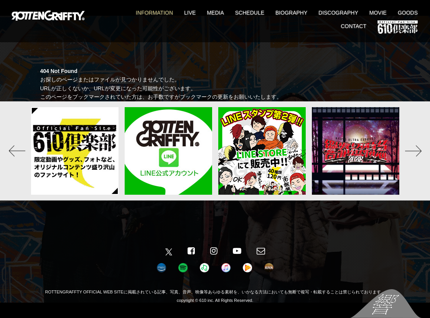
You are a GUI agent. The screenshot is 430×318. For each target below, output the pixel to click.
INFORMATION (154, 13)
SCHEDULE (249, 13)
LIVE (190, 13)
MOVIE (378, 13)
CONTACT (353, 26)
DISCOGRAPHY (338, 13)
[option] (75, 151)
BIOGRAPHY (291, 13)
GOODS (408, 13)
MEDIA (215, 13)
